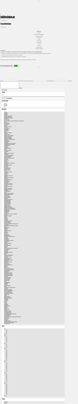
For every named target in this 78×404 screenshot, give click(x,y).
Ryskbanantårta (6, 267)
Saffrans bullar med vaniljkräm (9, 269)
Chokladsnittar (6, 147)
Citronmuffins (6, 151)
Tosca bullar (6, 300)
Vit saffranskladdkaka (7, 314)
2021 (5, 343)
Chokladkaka (6, 142)
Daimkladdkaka (6, 159)
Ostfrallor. (5, 247)
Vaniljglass (5, 307)
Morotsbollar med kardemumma (9, 236)
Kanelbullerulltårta (7, 201)
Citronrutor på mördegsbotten (9, 153)
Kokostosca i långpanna (8, 215)
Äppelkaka (5, 319)
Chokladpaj (6, 146)
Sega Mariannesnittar (7, 277)
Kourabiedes (6, 219)
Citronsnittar (6, 154)
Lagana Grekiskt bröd (7, 222)
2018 (5, 372)
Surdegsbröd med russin (8, 292)
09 (6, 339)
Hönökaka (5, 187)
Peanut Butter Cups (7, 249)
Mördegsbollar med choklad (8, 240)
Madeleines (6, 228)
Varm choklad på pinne (7, 311)
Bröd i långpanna (7, 128)
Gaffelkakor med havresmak (8, 177)
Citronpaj (5, 152)
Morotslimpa (6, 238)
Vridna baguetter (7, 315)
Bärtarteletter (6, 130)
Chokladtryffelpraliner (7, 148)
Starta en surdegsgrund (8, 291)
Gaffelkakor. (6, 178)
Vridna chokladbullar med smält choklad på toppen (12, 316)
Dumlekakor (6, 163)
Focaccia (5, 170)
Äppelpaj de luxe (7, 323)
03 (6, 329)
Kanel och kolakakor (7, 197)
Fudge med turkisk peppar (8, 175)
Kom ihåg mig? (21, 80)
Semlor (5, 281)
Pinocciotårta (6, 250)
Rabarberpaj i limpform (8, 261)
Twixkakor (5, 302)
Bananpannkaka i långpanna (8, 117)
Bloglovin (5, 103)
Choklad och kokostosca (8, 137)
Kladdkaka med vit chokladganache (9, 208)
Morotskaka (6, 237)
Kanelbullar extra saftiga (8, 199)
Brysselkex (6, 127)
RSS (4, 106)
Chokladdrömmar (7, 141)
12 (6, 342)
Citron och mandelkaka (7, 150)
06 (6, 354)
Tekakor (5, 295)
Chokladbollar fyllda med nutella (9, 139)
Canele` (5, 131)
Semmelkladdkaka (3, 20)
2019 (5, 361)
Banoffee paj (6, 118)
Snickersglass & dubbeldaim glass (9, 287)
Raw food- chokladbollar (8, 264)
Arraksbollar (6, 112)
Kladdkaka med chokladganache (9, 207)
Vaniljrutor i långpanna (7, 310)
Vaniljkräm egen (6, 308)
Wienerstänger (6, 318)
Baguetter (5, 113)
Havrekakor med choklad (8, 186)
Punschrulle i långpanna (8, 257)
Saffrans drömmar (7, 270)
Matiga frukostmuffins (7, 230)
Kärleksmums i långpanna (8, 220)
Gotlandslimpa (6, 180)
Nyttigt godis (6, 246)
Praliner (5, 254)
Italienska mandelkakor (8, 189)
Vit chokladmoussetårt (7, 312)
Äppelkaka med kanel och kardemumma (10, 321)
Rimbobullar (6, 265)
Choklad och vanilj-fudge (8, 138)
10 (6, 331)
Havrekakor (6, 185)
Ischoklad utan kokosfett (8, 188)
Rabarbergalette (6, 258)
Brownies (5, 125)
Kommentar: (70, 80)
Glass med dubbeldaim (8, 179)
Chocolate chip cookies (8, 132)
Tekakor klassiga (6, 296)
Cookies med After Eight (8, 156)
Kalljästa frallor (6, 195)
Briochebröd (6, 124)
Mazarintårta (6, 232)
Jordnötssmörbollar (7, 191)
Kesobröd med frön (7, 204)
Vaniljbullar (6, 303)
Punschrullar (6, 256)
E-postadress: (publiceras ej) (28, 80)
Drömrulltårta (6, 161)
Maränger (5, 229)
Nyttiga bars (6, 244)
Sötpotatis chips (6, 294)
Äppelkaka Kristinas (7, 320)
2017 (5, 382)
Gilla (16, 65)
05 (6, 334)
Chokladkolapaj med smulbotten (9, 144)
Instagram (5, 104)
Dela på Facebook (3, 65)
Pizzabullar (6, 251)
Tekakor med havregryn (8, 298)
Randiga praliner (6, 263)
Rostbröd (5, 266)
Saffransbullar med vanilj (8, 272)
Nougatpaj (5, 242)
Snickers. (5, 286)
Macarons (5, 226)
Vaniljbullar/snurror (7, 305)
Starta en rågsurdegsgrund (8, 290)
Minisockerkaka (6, 234)
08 (6, 330)
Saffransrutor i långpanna (8, 274)
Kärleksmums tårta (7, 221)
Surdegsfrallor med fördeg (8, 293)
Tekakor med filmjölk (7, 297)
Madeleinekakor (6, 227)
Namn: (1, 80)
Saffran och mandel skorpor (8, 268)
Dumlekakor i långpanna (8, 164)
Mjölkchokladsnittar (7, 235)
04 (6, 338)
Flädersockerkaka (7, 169)
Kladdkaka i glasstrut (7, 206)
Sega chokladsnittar (7, 278)
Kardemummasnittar (7, 203)
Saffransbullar (6, 271)
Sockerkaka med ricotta (8, 289)
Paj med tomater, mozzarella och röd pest (11, 248)
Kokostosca (6, 214)
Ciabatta (5, 149)
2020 (5, 348)
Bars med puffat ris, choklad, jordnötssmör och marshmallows (14, 120)
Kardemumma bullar (7, 202)
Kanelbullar (6, 198)
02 (6, 337)
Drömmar (5, 160)
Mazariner (5, 231)
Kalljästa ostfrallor (7, 196)
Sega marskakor (6, 280)
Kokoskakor (6, 212)
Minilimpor (6, 233)
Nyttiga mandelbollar (7, 245)
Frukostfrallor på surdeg (8, 171)
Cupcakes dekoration (7, 157)
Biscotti (5, 121)
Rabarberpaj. (6, 262)
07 (6, 355)
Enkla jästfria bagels (7, 167)
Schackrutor (6, 276)
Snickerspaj (6, 288)
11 (6, 332)
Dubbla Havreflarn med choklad (9, 162)
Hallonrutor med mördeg (8, 184)
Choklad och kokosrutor (8, 136)
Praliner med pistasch (7, 255)
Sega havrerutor (6, 279)
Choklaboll (6, 133)
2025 (5, 328)
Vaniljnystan (6, 309)
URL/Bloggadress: (50, 80)
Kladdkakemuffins (7, 210)
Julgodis (5, 192)
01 (6, 336)
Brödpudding (6, 129)
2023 (5, 333)
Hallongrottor (6, 182)
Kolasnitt (5, 216)
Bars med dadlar (7, 119)
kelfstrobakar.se (7, 17)
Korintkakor (6, 217)
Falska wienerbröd (7, 168)
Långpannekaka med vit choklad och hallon (11, 225)
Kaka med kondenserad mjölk (9, 193)
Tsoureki (5, 301)
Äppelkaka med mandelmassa (9, 322)
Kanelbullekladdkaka (7, 200)
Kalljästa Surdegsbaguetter (8, 194)
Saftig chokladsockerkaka (8, 275)
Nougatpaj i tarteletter (7, 243)
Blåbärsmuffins (6, 122)
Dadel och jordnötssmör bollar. (9, 158)
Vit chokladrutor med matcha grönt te (10, 313)
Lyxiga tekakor (6, 224)
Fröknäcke (5, 173)
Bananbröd (6, 114)
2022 (5, 335)
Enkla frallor (6, 166)
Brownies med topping (7, 126)
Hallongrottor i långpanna (8, 183)
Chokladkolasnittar (7, 145)
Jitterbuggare (6, 190)
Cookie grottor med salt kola (8, 155)
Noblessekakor (6, 241)
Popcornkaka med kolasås (8, 252)
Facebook (5, 105)
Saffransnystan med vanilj (8, 273)
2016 (5, 395)
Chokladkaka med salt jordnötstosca (10, 143)
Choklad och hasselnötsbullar (9, 135)
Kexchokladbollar (7, 205)
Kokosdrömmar (6, 211)
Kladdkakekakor (6, 209)
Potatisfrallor (6, 253)
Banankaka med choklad (8, 116)
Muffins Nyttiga (6, 239)
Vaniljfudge (6, 306)
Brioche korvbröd (7, 123)
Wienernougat (6, 317)
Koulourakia (6, 218)
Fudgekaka (6, 176)
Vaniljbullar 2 (6, 304)
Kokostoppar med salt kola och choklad (10, 213)
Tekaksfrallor (6, 299)
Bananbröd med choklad (8, 115)
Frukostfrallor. (6, 172)
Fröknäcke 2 (6, 174)
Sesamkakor (6, 283)
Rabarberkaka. (6, 260)
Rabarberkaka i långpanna (8, 259)
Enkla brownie (6, 165)
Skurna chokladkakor (7, 285)
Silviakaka (5, 284)
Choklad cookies (6, 134)
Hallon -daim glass (7, 181)
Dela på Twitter (9, 65)
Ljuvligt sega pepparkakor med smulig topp (11, 223)
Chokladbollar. (6, 140)
